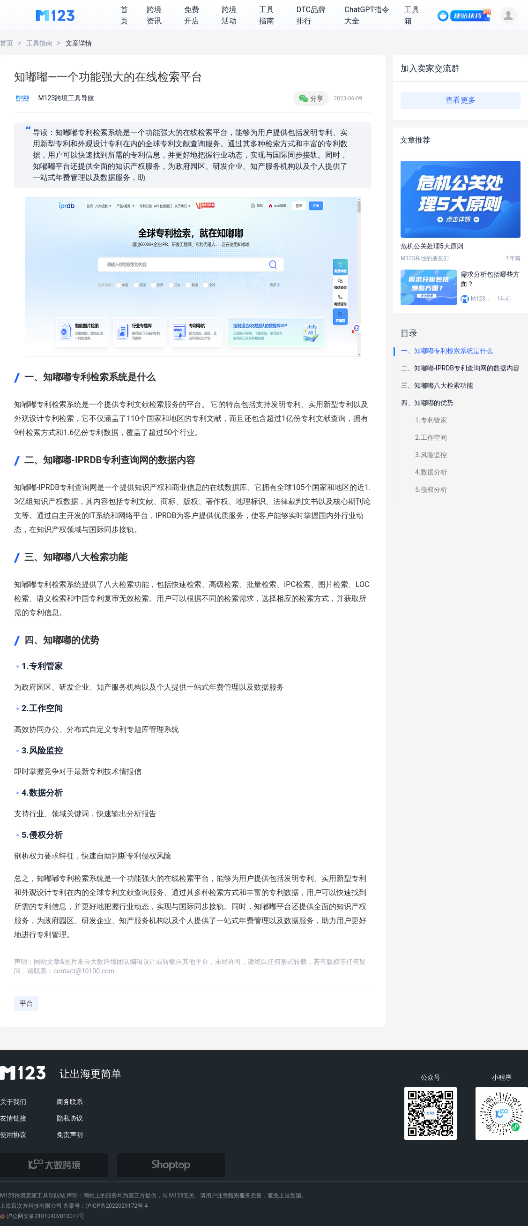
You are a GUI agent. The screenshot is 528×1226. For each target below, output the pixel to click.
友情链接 (13, 1118)
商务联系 (70, 1102)
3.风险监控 (431, 455)
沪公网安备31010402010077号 (42, 1216)
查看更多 (461, 100)
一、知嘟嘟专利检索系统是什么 (447, 350)
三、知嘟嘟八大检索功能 (437, 385)
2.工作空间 (431, 437)
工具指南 (39, 43)
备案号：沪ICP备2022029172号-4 (105, 1206)
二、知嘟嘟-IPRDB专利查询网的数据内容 (460, 368)
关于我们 (13, 1102)
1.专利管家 (431, 420)
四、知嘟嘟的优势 (427, 402)
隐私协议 (70, 1118)
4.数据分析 (431, 472)
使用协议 (13, 1134)
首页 (6, 43)
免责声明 (70, 1134)
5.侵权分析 (431, 489)
